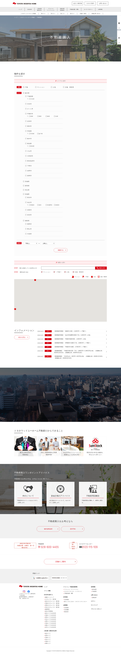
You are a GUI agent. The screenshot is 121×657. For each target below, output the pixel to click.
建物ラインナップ (49, 597)
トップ (20, 9)
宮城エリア (48, 641)
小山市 (29, 151)
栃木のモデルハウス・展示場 (52, 601)
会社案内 (66, 608)
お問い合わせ (102, 3)
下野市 (29, 165)
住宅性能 (66, 599)
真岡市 (29, 175)
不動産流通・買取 (74, 9)
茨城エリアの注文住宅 (50, 615)
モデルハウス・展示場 (50, 599)
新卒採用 (94, 589)
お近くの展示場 (77, 3)
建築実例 (47, 609)
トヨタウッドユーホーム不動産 (28, 13)
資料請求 (94, 597)
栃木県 (27, 93)
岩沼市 (29, 214)
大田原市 (30, 156)
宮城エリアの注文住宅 (50, 623)
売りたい (53, 13)
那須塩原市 (31, 161)
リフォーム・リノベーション (71, 589)
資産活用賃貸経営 (62, 9)
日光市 (29, 104)
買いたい (43, 13)
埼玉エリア (48, 639)
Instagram (24, 592)
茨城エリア (48, 637)
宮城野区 (49, 205)
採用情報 (93, 587)
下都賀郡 (30, 96)
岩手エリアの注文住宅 (50, 627)
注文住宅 (29, 9)
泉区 (40, 205)
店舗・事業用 (69, 87)
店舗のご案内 (83, 13)
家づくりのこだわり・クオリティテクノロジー (75, 601)
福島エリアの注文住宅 (50, 625)
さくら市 (30, 108)
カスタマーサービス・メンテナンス (73, 591)
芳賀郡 (29, 131)
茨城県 (27, 181)
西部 (40, 116)
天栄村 (29, 233)
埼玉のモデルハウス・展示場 (52, 607)
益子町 (41, 133)
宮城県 (27, 194)
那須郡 (29, 143)
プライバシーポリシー (96, 609)
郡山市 (29, 229)
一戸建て (59, 272)
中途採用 (94, 591)
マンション (41, 87)
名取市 (29, 210)
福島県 (27, 220)
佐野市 (29, 170)
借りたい (72, 13)
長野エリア (48, 643)
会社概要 (66, 610)
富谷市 (29, 197)
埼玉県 (27, 190)
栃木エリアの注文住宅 (50, 613)
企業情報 (100, 9)
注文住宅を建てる (48, 595)
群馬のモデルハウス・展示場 (52, 605)
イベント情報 (47, 591)
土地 (54, 87)
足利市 (29, 121)
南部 (48, 116)
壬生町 (32, 99)
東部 (32, 116)
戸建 (26, 87)
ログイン (93, 601)
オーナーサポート (88, 9)
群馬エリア (48, 635)
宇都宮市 (30, 113)
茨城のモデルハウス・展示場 (52, 603)
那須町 (32, 146)
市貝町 (32, 133)
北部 (57, 116)
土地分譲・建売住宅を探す (50, 631)
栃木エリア (48, 633)
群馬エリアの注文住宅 (50, 617)
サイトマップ (94, 605)
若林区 (57, 205)
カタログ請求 (90, 3)
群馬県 (27, 185)
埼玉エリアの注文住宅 (50, 619)
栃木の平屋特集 (49, 611)
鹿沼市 (29, 126)
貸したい (62, 13)
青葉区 (32, 205)
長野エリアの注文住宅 (50, 621)
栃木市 (29, 138)
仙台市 (29, 202)
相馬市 (29, 224)
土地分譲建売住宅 (39, 9)
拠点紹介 (66, 612)
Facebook (28, 592)
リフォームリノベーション (51, 9)
